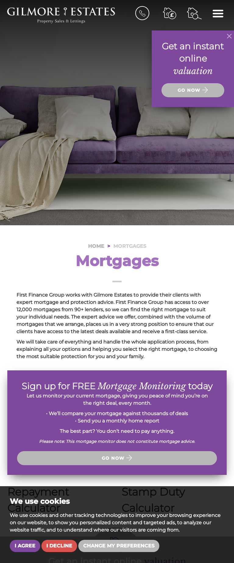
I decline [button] (59, 546)
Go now (117, 458)
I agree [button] (25, 546)
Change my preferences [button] (118, 546)
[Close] (229, 36)
